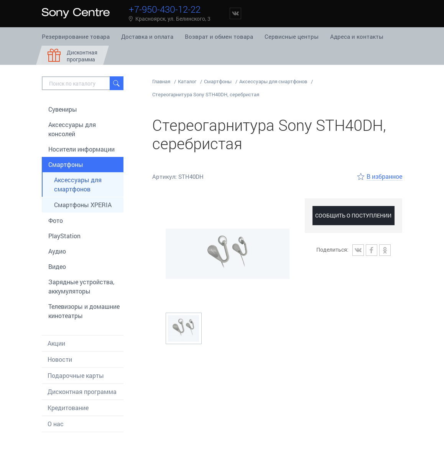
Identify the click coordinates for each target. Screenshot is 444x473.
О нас (56, 424)
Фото (55, 220)
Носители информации (81, 149)
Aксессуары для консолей (72, 129)
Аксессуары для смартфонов (78, 184)
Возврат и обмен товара (219, 36)
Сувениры (62, 109)
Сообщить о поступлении (353, 215)
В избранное (384, 176)
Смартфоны (65, 164)
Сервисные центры (292, 36)
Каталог (187, 81)
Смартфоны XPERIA (83, 205)
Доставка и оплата (147, 36)
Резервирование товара (76, 36)
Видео (57, 266)
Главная (161, 81)
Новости (60, 359)
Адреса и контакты (356, 36)
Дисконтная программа (82, 391)
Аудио (57, 251)
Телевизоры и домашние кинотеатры (84, 311)
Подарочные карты (76, 375)
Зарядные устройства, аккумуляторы (81, 286)
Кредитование (68, 408)
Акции (56, 343)
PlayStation (64, 236)
